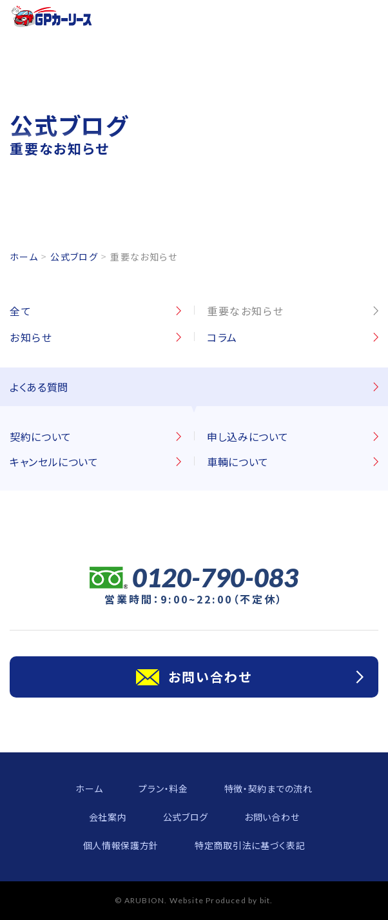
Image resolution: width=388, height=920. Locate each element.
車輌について (238, 461)
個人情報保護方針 (121, 845)
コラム (222, 337)
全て (21, 310)
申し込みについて (248, 436)
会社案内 (108, 816)
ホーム (24, 256)
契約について (41, 436)
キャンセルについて (54, 461)
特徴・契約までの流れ (268, 788)
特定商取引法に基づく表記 (250, 845)
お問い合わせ (271, 816)
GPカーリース (52, 16)
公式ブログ (74, 256)
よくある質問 (39, 387)
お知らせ (31, 337)
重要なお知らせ (245, 310)
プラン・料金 (163, 788)
